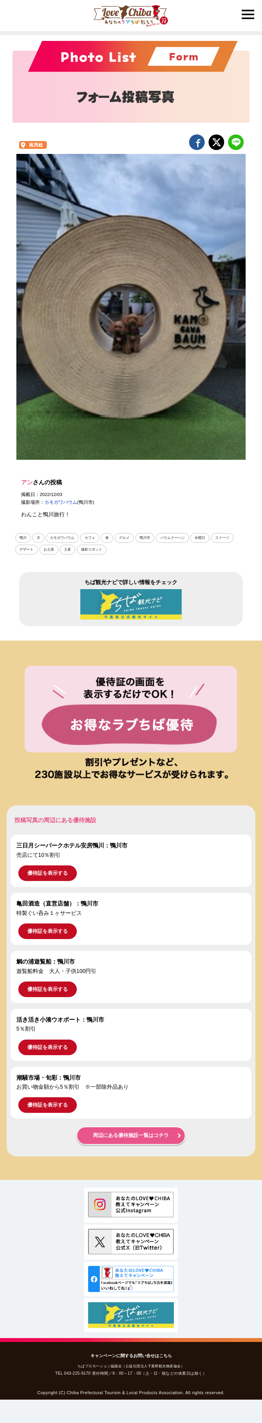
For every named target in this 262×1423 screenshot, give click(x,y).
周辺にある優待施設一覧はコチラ (131, 1135)
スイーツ (222, 538)
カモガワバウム (60, 502)
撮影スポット (91, 549)
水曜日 (200, 538)
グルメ (124, 538)
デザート (26, 549)
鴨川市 (145, 538)
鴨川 (23, 538)
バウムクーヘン (172, 538)
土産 (67, 549)
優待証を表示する (47, 873)
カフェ (90, 538)
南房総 (36, 145)
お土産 (49, 549)
